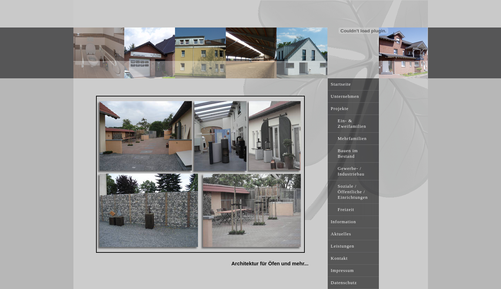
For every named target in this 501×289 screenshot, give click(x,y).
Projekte (340, 108)
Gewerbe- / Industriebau (351, 171)
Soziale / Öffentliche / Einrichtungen (353, 191)
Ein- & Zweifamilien (352, 123)
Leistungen (343, 246)
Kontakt (339, 258)
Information (343, 221)
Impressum (342, 270)
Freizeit (346, 209)
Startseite (341, 84)
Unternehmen (345, 96)
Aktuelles (341, 233)
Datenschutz (344, 282)
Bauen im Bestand (348, 153)
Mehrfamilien (352, 138)
